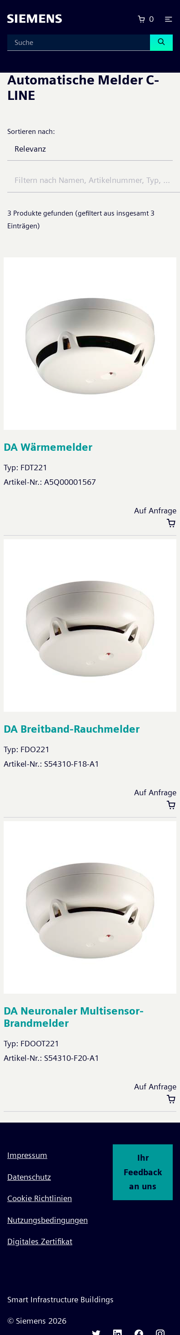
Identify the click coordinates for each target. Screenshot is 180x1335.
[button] (168, 19)
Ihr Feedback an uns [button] (143, 1172)
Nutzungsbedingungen (47, 1220)
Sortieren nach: (31, 131)
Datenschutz (29, 1177)
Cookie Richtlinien (39, 1198)
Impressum (27, 1155)
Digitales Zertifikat (39, 1241)
